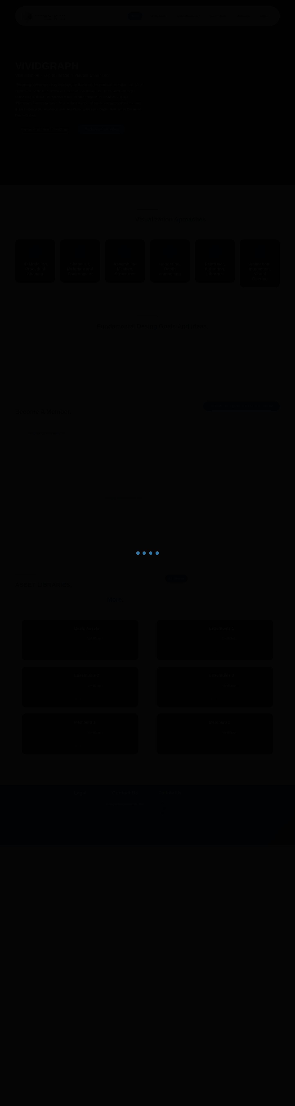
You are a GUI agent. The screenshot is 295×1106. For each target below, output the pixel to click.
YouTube (170, 1074)
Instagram (170, 1079)
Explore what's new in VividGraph (45, 123)
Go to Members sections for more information (240, 551)
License (80, 1064)
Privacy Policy (80, 1074)
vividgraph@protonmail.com (46, 578)
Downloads (216, 16)
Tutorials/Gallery (185, 16)
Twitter (170, 1069)
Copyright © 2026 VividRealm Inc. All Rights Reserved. (148, 1093)
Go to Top (80, 1098)
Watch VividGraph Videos (103, 123)
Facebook (170, 1064)
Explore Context (57, 472)
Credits (80, 1069)
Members (242, 16)
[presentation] (220, 137)
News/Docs (153, 16)
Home (129, 16)
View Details (76, 802)
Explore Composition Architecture (147, 472)
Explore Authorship (237, 477)
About (264, 16)
